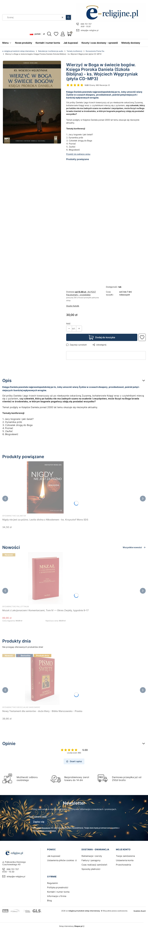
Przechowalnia (123, 864)
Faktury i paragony (91, 860)
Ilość (68, 323)
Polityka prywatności (57, 887)
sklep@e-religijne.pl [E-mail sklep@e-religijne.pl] (89, 30)
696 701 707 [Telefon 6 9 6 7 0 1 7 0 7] (86, 24)
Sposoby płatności (91, 869)
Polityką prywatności (47, 831)
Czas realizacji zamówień (94, 864)
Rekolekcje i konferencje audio (50, 51)
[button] (68, 17)
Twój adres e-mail (38, 816)
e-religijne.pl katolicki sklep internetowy (18, 51)
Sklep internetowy (70, 926)
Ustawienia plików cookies (61, 860)
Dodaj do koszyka (105, 337)
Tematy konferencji (74, 51)
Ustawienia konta (124, 860)
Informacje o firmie (56, 896)
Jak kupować (53, 856)
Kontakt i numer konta (58, 891)
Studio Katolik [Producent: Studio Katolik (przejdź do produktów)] (72, 306)
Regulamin (46, 828)
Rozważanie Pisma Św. (95, 51)
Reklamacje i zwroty (92, 856)
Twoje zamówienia (125, 856)
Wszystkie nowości (134, 547)
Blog (49, 900)
